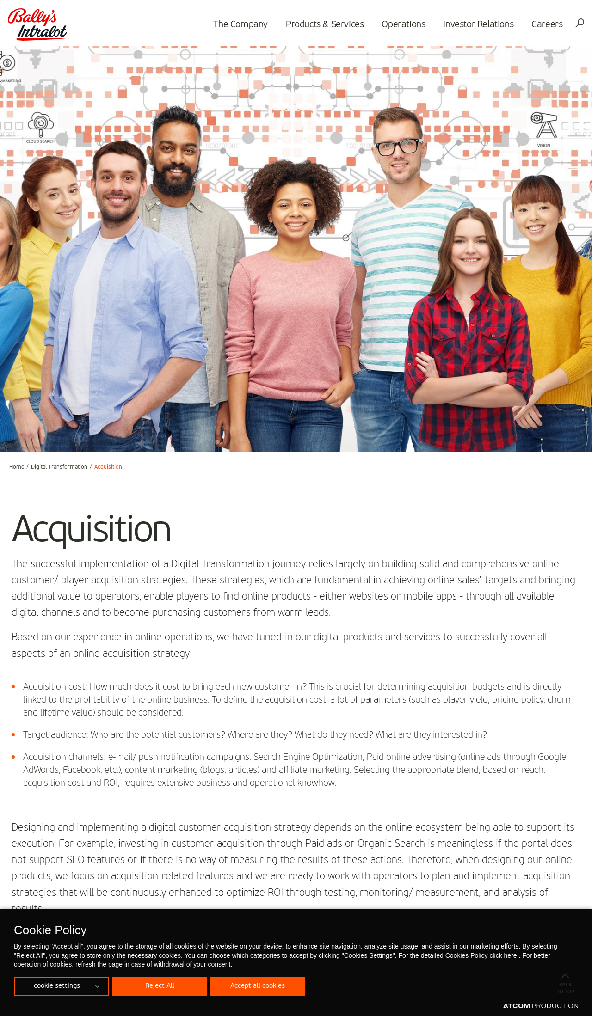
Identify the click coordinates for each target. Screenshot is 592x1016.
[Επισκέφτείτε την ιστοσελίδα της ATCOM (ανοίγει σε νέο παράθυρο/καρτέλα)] (540, 1006)
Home (16, 467)
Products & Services (323, 26)
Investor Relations (477, 26)
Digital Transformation (59, 467)
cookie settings (57, 985)
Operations (402, 26)
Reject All (161, 985)
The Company (239, 26)
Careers (545, 26)
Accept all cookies (261, 985)
